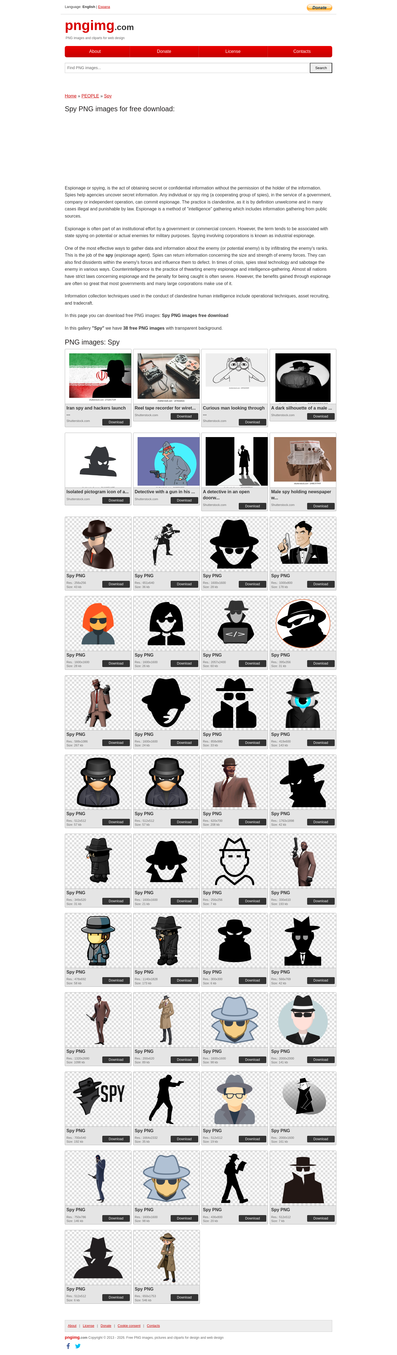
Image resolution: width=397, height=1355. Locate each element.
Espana (104, 7)
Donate (164, 51)
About (95, 51)
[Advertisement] (109, 150)
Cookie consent (129, 1326)
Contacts (302, 51)
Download (116, 422)
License (232, 51)
